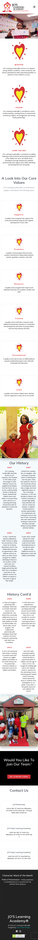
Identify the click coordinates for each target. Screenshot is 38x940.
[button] (13, 37)
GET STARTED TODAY (19, 777)
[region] (19, 26)
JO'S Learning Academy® (21, 925)
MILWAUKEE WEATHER (17, 897)
